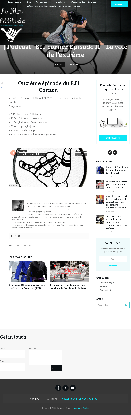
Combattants (106, 290)
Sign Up (113, 265)
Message (32, 348)
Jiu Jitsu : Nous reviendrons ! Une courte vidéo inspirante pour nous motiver (116, 222)
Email (2, 361)
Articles (103, 286)
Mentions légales (81, 408)
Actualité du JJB (107, 282)
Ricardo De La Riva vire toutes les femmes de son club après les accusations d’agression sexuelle (117, 201)
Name (2, 348)
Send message (56, 369)
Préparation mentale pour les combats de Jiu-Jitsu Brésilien (69, 276)
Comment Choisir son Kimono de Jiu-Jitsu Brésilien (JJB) (28, 276)
